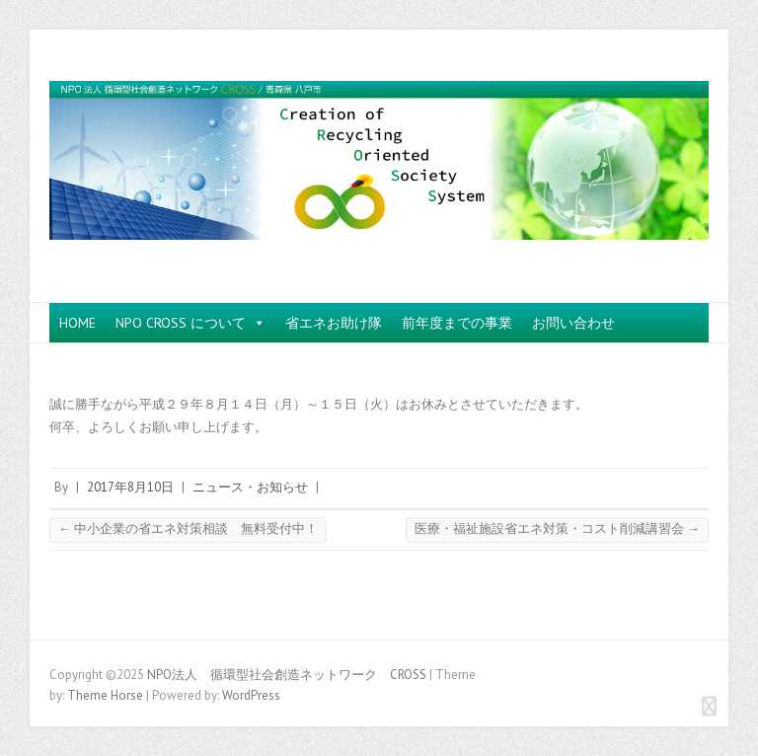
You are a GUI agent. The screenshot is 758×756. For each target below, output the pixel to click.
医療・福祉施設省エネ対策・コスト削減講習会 (557, 528)
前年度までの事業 (457, 323)
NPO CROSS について (190, 322)
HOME (77, 323)
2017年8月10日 (130, 487)
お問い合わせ (573, 323)
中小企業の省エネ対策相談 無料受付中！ (188, 528)
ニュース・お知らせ (250, 487)
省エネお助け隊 (333, 323)
